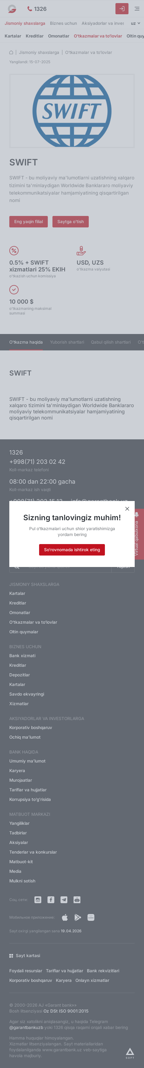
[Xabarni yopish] (127, 509)
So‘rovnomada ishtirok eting (72, 549)
